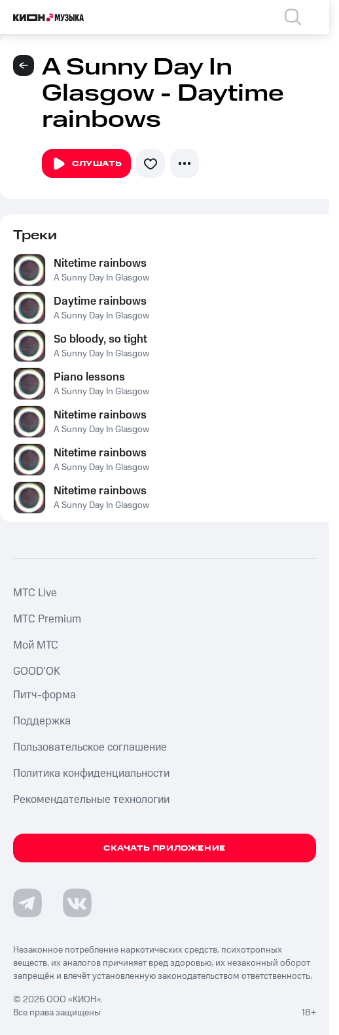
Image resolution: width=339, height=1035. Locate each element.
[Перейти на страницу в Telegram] (27, 903)
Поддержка (42, 721)
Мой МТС (35, 645)
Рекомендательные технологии (91, 799)
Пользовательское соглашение (90, 747)
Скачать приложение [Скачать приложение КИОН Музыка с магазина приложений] (164, 848)
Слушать (86, 164)
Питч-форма (44, 695)
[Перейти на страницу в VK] (77, 903)
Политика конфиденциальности (91, 773)
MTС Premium (47, 619)
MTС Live (35, 593)
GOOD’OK (36, 671)
